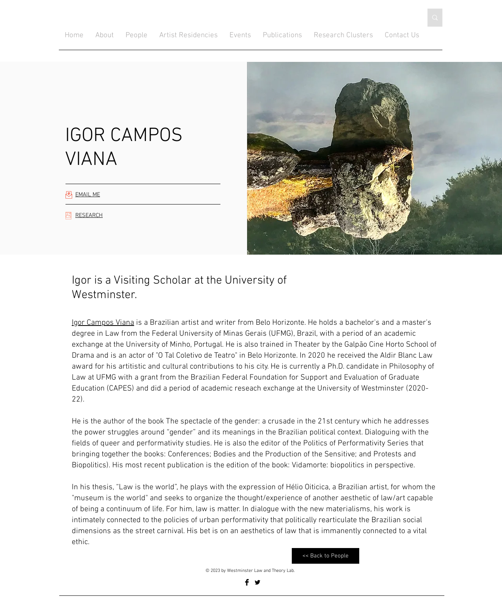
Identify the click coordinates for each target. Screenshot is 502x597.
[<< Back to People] (325, 556)
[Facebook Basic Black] (247, 582)
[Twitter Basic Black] (257, 582)
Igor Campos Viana (103, 322)
